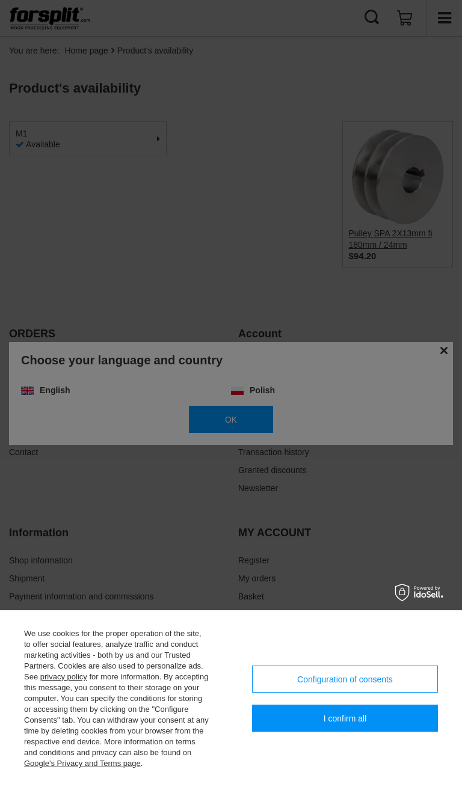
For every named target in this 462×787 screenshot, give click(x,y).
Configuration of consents (345, 679)
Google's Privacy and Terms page (82, 763)
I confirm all (345, 718)
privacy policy (63, 676)
